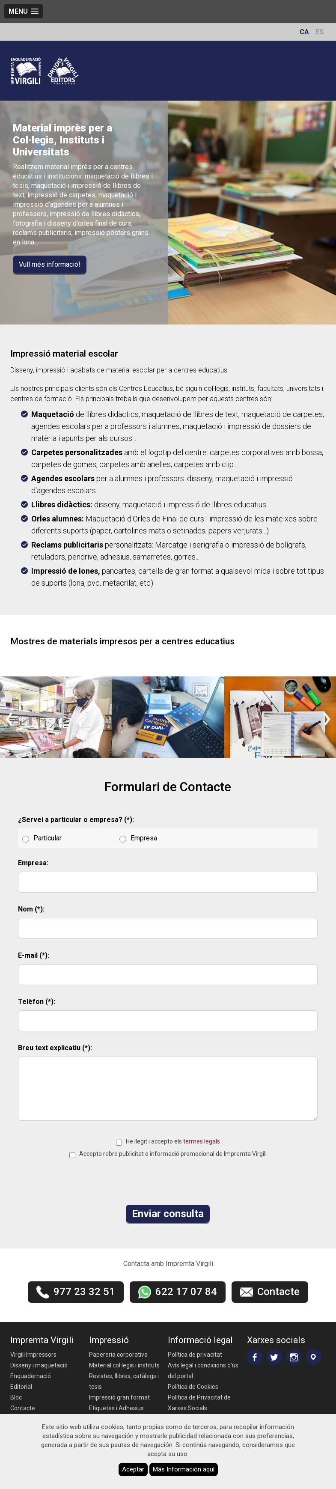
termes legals (201, 1141)
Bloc (16, 1397)
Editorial (21, 1386)
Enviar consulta (168, 1214)
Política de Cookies (193, 1386)
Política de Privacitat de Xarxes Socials (199, 1403)
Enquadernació (30, 1376)
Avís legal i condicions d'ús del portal (203, 1370)
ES (319, 32)
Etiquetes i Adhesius (116, 1408)
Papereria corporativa (118, 1354)
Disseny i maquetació (39, 1365)
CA (304, 32)
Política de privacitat (195, 1354)
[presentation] (9, 717)
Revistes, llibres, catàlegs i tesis (124, 1381)
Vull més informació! (49, 264)
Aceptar (133, 1469)
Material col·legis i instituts (124, 1365)
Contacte (22, 1408)
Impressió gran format (119, 1397)
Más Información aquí (183, 1469)
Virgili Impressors (33, 1354)
